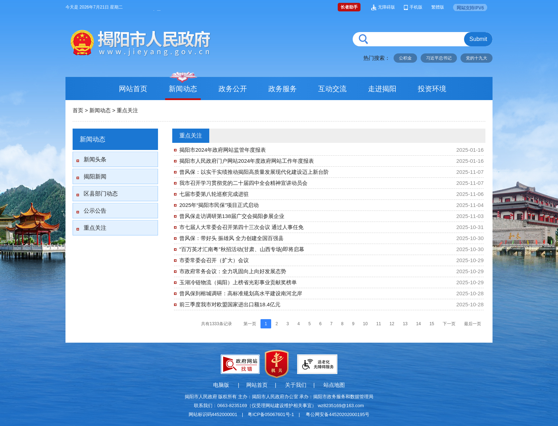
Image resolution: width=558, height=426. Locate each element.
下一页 (449, 323)
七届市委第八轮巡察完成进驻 (214, 194)
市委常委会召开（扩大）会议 (214, 260)
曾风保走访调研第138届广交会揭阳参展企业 (231, 216)
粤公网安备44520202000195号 (337, 414)
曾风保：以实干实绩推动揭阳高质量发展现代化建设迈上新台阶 (254, 172)
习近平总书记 (439, 58)
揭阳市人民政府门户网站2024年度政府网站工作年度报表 (246, 161)
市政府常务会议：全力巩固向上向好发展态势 (232, 271)
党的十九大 (476, 58)
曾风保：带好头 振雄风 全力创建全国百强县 (231, 238)
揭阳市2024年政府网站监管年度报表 (222, 150)
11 (378, 323)
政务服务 (282, 89)
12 (392, 323)
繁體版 (437, 7)
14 (418, 323)
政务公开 (233, 89)
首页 (78, 110)
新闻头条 (95, 159)
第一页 (249, 323)
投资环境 (432, 89)
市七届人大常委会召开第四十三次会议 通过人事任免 (241, 227)
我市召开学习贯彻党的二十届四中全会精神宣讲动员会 (243, 183)
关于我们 (295, 385)
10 (365, 323)
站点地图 (334, 385)
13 (405, 323)
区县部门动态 (101, 194)
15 (432, 323)
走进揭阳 (382, 89)
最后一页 (472, 323)
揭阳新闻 (95, 176)
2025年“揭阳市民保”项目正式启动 (219, 205)
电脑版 (221, 385)
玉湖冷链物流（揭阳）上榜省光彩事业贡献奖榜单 (238, 282)
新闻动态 (183, 89)
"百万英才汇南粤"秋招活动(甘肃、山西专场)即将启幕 (241, 249)
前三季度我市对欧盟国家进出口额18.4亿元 (229, 304)
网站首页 (133, 89)
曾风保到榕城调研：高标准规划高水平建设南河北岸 (240, 293)
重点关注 (127, 110)
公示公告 (95, 211)
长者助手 (349, 7)
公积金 (405, 58)
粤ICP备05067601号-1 (271, 414)
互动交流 (332, 89)
